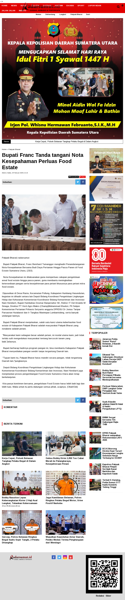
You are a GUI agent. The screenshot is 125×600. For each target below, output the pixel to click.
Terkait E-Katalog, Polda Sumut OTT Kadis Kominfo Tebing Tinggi (111, 483)
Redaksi (100, 596)
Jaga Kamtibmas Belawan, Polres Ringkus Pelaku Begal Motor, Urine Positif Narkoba (64, 500)
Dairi (88, 14)
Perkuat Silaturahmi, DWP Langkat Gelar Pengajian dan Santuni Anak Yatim (112, 389)
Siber (108, 596)
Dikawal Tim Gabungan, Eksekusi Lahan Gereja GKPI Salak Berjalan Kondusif (112, 359)
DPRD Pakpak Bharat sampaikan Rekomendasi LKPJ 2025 (112, 436)
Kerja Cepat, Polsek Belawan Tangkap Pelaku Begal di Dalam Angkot (19, 461)
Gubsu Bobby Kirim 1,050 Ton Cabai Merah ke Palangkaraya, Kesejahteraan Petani (65, 461)
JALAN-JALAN (8, 10)
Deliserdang (50, 14)
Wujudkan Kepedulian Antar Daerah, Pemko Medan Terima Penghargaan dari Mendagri (65, 540)
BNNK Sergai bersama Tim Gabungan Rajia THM (110, 421)
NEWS (14, 5)
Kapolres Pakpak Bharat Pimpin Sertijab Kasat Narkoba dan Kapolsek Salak (110, 469)
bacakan (73, 177)
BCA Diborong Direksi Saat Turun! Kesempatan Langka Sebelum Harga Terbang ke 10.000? (112, 453)
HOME (4, 5)
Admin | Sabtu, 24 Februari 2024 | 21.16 (15, 173)
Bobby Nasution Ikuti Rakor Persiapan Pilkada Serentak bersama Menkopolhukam (111, 375)
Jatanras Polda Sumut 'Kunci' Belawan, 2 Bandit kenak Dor (111, 342)
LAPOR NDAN (94, 5)
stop (82, 177)
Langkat (62, 14)
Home (4, 149)
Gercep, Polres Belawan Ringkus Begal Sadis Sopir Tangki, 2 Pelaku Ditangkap (20, 540)
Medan (38, 14)
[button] (122, 4)
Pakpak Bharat (76, 14)
